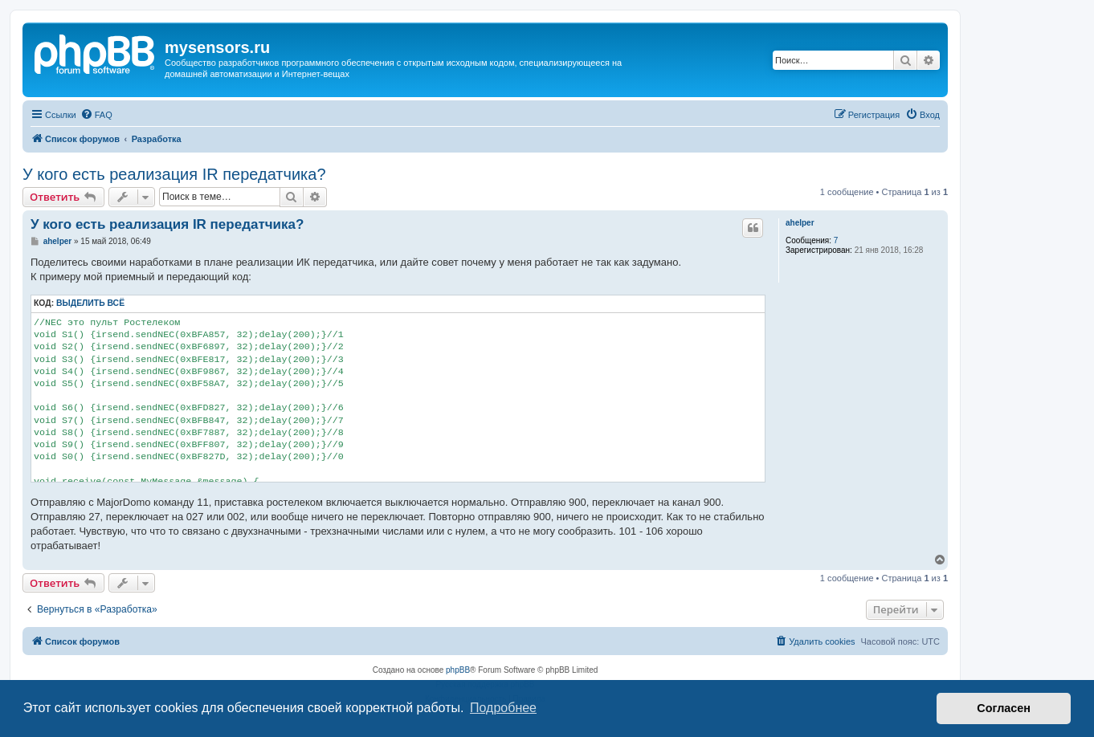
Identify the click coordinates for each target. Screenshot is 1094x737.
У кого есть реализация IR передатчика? (174, 174)
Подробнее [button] (503, 708)
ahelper (800, 222)
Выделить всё (90, 303)
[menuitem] (96, 114)
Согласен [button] (1004, 708)
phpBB (458, 670)
